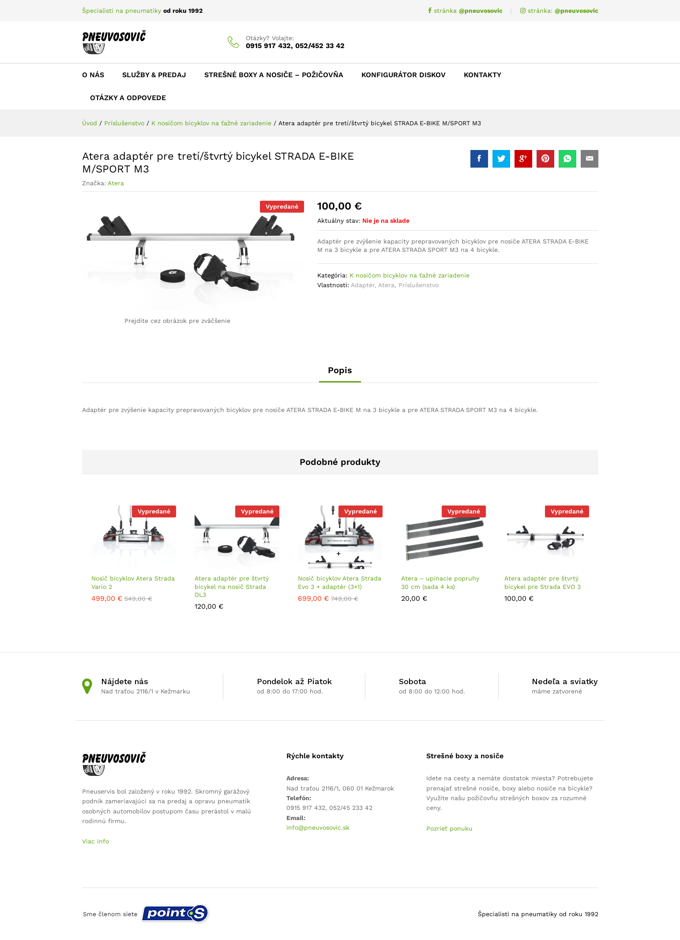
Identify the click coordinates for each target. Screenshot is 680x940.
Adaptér (363, 284)
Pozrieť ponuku (449, 828)
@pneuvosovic (576, 10)
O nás (93, 75)
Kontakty (482, 75)
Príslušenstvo (418, 284)
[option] (133, 553)
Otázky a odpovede (128, 97)
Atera (116, 183)
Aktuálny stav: (338, 220)
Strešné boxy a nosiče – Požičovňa (273, 75)
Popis (340, 370)
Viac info (95, 841)
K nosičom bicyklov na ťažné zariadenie (409, 275)
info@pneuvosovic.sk (317, 827)
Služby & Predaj (154, 75)
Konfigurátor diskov (403, 75)
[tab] (340, 374)
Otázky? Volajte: (270, 37)
